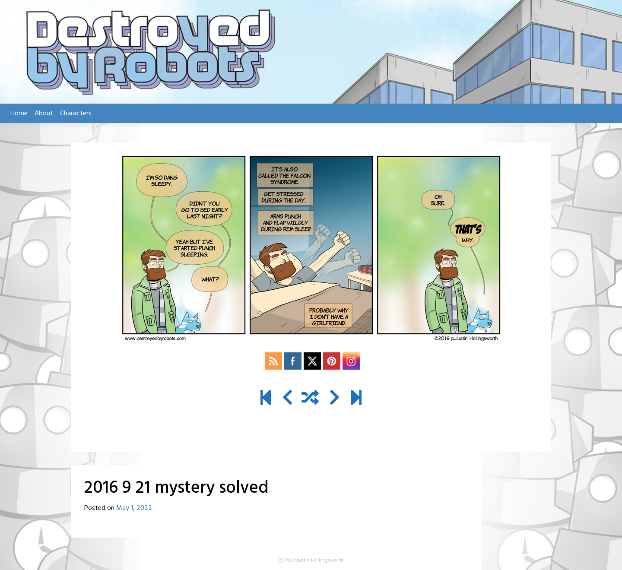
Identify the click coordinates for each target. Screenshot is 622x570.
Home (19, 113)
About (44, 113)
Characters (76, 113)
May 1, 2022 (134, 508)
